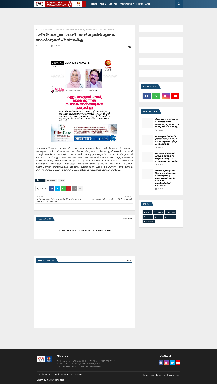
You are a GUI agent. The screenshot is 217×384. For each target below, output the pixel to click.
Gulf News (149, 221)
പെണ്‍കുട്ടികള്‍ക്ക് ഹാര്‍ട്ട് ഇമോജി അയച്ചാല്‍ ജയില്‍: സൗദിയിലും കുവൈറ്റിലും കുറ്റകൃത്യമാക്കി (166, 140)
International (125, 3)
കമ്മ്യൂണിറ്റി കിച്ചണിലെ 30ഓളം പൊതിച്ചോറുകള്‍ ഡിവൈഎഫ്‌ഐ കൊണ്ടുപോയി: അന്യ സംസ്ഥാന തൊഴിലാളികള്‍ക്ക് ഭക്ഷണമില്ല (165, 178)
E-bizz (159, 217)
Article (148, 3)
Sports (139, 3)
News (44, 29)
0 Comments (126, 260)
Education (171, 217)
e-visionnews (60, 374)
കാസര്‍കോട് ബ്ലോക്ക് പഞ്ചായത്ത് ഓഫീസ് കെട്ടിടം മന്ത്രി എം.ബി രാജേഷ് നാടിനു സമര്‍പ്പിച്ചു (166, 157)
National (112, 3)
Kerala (103, 3)
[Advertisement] (99, 16)
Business (159, 212)
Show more (127, 218)
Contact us (161, 375)
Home (94, 3)
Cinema (149, 217)
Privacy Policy (173, 375)
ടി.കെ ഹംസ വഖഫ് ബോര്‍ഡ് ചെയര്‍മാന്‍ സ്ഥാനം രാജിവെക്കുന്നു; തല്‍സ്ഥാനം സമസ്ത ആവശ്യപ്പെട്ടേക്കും (167, 123)
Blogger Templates (55, 379)
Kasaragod (51, 180)
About (152, 375)
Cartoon (171, 212)
